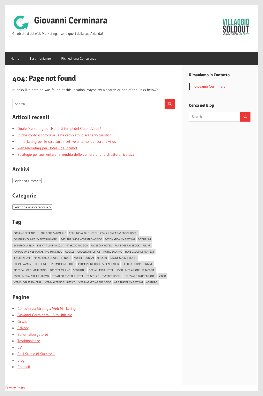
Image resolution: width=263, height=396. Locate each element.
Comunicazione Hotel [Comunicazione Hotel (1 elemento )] (83, 233)
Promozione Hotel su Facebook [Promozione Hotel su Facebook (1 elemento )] (98, 264)
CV (19, 347)
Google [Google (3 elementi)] (69, 251)
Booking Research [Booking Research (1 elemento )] (25, 233)
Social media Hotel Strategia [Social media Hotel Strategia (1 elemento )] (135, 270)
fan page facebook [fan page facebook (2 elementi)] (127, 245)
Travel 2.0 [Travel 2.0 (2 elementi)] (93, 276)
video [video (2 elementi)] (162, 276)
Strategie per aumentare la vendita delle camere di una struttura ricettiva (75, 154)
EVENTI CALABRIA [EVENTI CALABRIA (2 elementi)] (24, 245)
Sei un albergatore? (32, 334)
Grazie (22, 321)
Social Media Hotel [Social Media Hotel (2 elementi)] (101, 270)
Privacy (23, 328)
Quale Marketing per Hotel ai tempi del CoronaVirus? (59, 128)
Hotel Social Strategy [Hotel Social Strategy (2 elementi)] (139, 251)
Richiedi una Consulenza (78, 58)
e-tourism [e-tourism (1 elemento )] (144, 239)
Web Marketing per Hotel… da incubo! (47, 148)
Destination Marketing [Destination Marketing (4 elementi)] (120, 239)
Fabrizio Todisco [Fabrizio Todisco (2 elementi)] (77, 245)
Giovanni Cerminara (70, 20)
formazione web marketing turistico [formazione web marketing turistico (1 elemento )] (38, 251)
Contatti (23, 367)
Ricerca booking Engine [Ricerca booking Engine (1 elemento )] (137, 264)
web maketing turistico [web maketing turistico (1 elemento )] (60, 282)
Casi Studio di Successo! (36, 354)
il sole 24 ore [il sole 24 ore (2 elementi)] (22, 257)
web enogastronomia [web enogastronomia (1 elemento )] (28, 282)
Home (14, 58)
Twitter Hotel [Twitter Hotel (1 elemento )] (111, 276)
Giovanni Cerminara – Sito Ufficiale (44, 315)
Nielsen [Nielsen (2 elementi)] (102, 257)
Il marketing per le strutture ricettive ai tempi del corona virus (66, 141)
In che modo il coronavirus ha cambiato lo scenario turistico (64, 135)
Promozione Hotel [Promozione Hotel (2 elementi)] (63, 264)
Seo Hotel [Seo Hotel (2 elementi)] (79, 270)
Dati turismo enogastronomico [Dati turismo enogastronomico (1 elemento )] (81, 239)
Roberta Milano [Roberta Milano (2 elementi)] (60, 270)
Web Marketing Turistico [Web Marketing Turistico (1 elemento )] (94, 282)
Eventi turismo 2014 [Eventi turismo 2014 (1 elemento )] (50, 245)
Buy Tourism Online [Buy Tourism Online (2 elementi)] (53, 233)
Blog (21, 360)
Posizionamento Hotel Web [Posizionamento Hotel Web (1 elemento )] (31, 264)
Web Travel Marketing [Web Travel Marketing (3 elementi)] (128, 282)
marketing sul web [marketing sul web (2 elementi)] (46, 257)
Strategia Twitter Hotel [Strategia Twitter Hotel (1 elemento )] (67, 276)
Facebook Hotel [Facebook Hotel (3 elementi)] (101, 245)
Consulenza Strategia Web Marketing (46, 308)
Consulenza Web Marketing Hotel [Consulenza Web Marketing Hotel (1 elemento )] (36, 239)
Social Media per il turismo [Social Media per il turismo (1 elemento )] (31, 276)
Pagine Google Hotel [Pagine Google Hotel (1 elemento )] (123, 257)
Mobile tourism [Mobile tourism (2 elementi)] (84, 257)
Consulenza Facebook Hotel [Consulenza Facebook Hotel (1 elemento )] (119, 233)
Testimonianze (40, 58)
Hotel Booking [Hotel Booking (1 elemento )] (112, 251)
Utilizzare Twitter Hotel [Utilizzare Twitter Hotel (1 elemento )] (140, 276)
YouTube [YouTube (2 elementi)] (151, 282)
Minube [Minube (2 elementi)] (66, 257)
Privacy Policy (15, 388)
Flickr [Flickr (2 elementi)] (147, 245)
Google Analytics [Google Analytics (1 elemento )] (88, 251)
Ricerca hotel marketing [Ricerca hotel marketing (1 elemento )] (30, 270)
